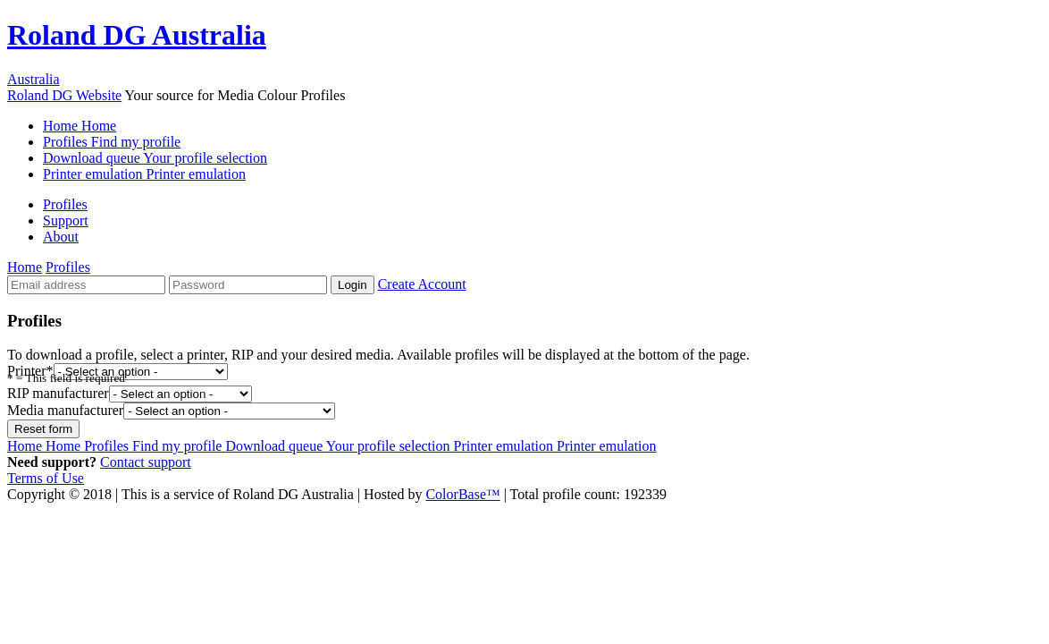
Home (79, 125)
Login (352, 285)
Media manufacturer (65, 410)
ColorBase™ (462, 494)
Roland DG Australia (136, 35)
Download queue (155, 157)
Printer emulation (144, 174)
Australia (33, 79)
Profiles (111, 141)
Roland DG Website (64, 95)
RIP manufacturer (58, 393)
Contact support (145, 462)
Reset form (43, 429)
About (61, 236)
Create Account (422, 284)
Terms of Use (45, 478)
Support (65, 220)
